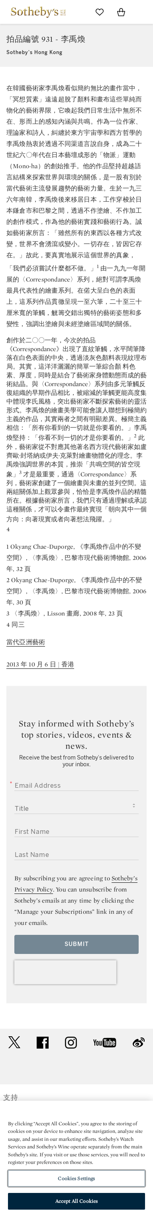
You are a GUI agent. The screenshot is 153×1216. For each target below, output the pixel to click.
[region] (76, 1158)
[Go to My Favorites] (100, 12)
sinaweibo (139, 1042)
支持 (10, 1097)
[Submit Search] (78, 12)
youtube (104, 1042)
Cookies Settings (76, 1178)
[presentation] (65, 972)
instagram (71, 1043)
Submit (77, 944)
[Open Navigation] (143, 12)
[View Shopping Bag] (121, 12)
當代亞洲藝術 (25, 642)
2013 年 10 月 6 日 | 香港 (40, 664)
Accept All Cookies (76, 1201)
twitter (14, 1042)
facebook (43, 1043)
